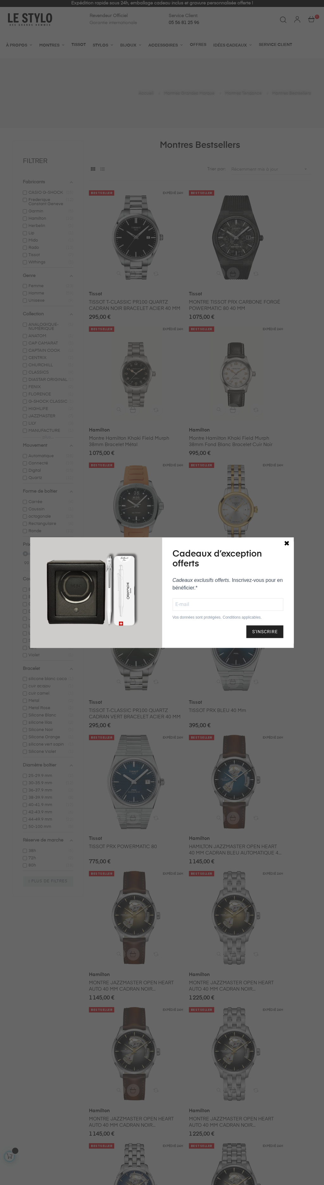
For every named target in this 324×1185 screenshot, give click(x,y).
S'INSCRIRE (265, 631)
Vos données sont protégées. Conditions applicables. (217, 617)
